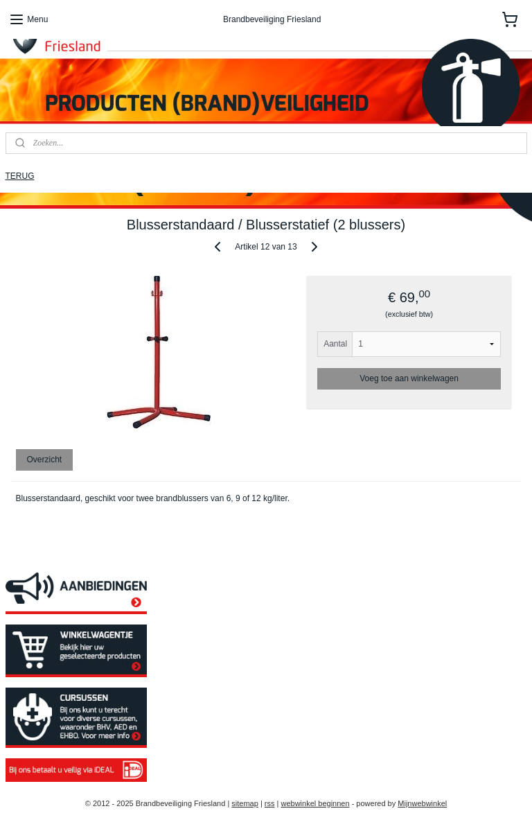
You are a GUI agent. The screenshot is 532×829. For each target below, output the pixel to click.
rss (270, 803)
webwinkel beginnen (315, 803)
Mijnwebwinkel (422, 803)
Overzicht (44, 460)
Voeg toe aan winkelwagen (409, 378)
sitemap (244, 803)
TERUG (20, 176)
